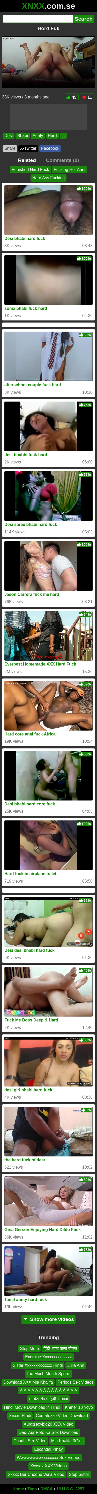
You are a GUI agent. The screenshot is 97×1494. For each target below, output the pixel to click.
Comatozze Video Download (62, 1415)
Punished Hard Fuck (30, 169)
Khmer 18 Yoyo (79, 1407)
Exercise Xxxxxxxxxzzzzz (48, 1357)
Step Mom (29, 1348)
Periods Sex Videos (75, 1382)
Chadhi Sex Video (30, 1441)
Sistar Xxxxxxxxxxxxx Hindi (38, 1365)
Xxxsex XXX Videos (48, 1466)
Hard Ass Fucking (48, 178)
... (63, 135)
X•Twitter (28, 148)
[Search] (38, 19)
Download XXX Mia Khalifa (28, 1382)
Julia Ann (75, 1365)
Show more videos (48, 1319)
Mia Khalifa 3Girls (67, 1441)
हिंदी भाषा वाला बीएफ (60, 1348)
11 (87, 97)
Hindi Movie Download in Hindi (32, 1407)
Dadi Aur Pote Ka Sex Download (48, 1432)
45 (71, 97)
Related (27, 160)
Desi (8, 135)
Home (18, 1489)
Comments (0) (62, 160)
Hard (52, 135)
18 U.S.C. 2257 (70, 1489)
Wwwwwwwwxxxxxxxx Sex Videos (48, 1457)
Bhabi (22, 135)
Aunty (38, 135)
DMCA (46, 1489)
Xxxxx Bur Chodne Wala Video (36, 1474)
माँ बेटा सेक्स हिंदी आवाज (48, 1399)
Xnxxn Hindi (20, 1415)
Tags (32, 1489)
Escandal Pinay (48, 1449)
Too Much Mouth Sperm (49, 1373)
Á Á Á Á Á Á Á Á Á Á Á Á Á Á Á (48, 1390)
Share (10, 148)
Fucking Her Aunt (70, 169)
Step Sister (79, 1474)
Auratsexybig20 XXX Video (48, 1424)
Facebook (50, 148)
